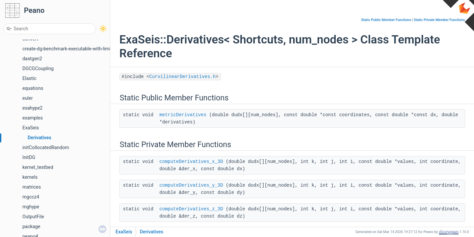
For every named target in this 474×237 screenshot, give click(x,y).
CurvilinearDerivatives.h (182, 76)
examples (32, 118)
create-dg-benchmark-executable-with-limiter (69, 49)
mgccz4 (30, 197)
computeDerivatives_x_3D (191, 161)
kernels (30, 177)
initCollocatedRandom (45, 147)
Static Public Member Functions (386, 20)
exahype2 (32, 108)
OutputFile (33, 217)
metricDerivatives (182, 115)
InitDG (28, 157)
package (31, 226)
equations (32, 88)
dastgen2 (32, 59)
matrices (31, 187)
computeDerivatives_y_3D (191, 185)
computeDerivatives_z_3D (191, 209)
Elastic (29, 78)
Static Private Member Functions (439, 20)
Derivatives (39, 138)
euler (27, 98)
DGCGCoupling (38, 68)
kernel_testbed (37, 167)
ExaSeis (30, 128)
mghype (30, 207)
